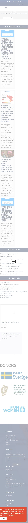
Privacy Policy (9, 515)
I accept (3, 518)
